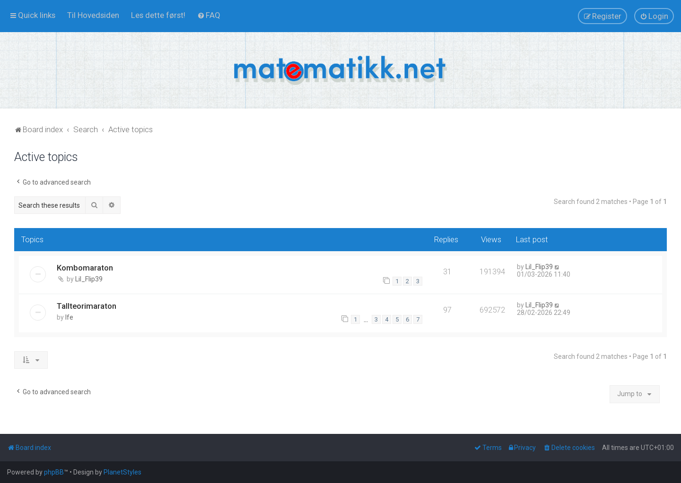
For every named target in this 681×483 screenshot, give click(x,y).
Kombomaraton (85, 267)
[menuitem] (93, 15)
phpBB (54, 472)
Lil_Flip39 (89, 279)
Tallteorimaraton (86, 306)
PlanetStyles (122, 472)
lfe (69, 317)
